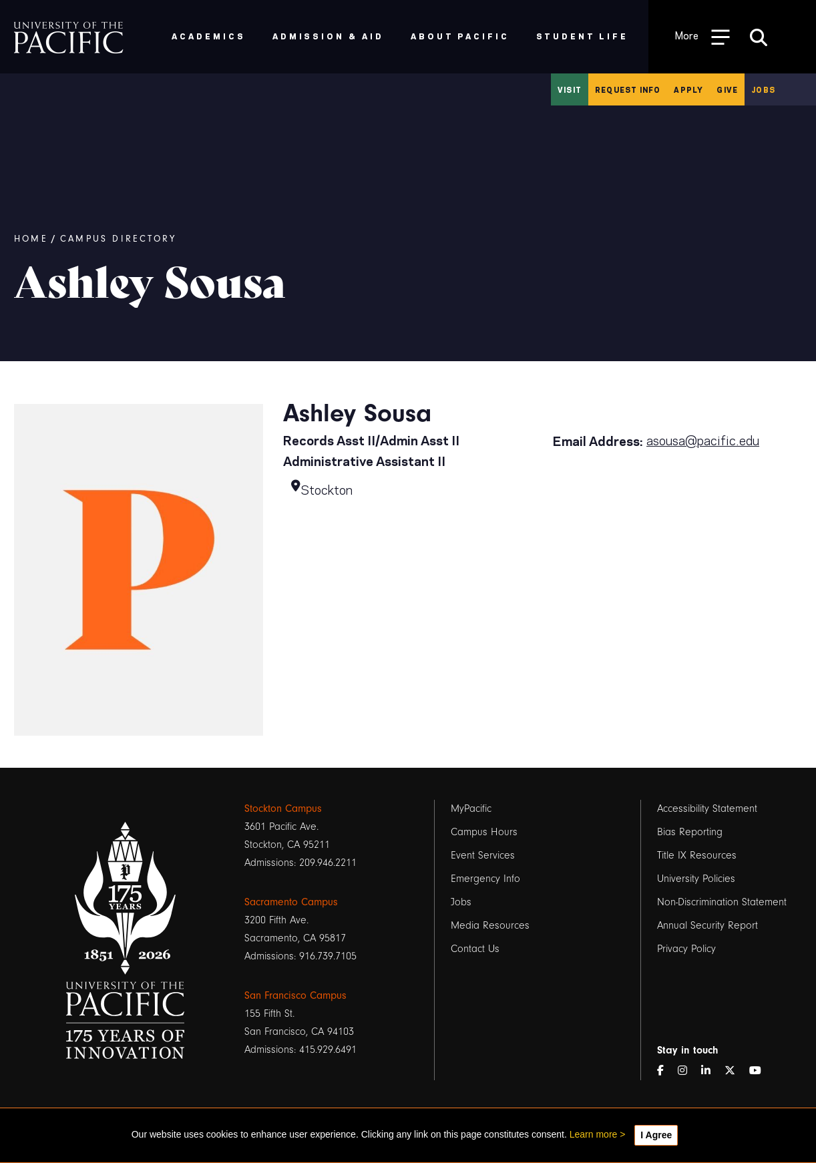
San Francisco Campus (295, 995)
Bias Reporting (690, 832)
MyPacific (471, 808)
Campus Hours (484, 832)
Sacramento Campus (291, 902)
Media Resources (490, 925)
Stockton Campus (283, 808)
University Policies (696, 879)
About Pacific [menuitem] (460, 35)
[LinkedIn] (711, 1071)
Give (727, 89)
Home (31, 239)
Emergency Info (485, 879)
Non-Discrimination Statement (722, 902)
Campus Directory (118, 239)
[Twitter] (735, 1071)
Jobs (763, 89)
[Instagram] (688, 1071)
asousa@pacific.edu (702, 439)
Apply (688, 89)
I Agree (656, 1135)
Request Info (627, 89)
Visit (570, 89)
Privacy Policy (686, 949)
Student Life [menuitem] (582, 35)
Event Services (483, 855)
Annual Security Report (707, 925)
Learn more (594, 1134)
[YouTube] (760, 1071)
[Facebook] (665, 1071)
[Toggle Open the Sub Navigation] (702, 36)
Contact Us (475, 949)
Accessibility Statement (707, 808)
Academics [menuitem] (209, 35)
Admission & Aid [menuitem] (328, 35)
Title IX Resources (697, 855)
